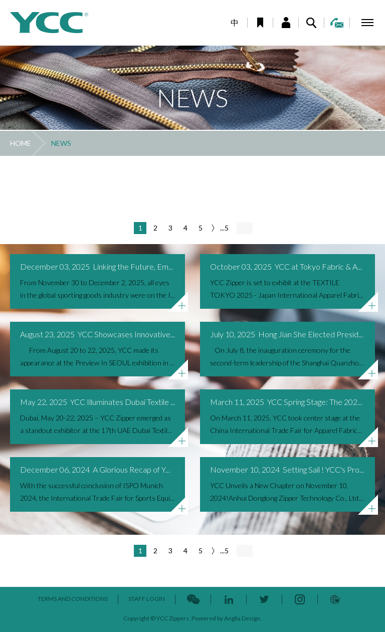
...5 (224, 228)
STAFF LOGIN (146, 598)
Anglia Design (242, 618)
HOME (20, 143)
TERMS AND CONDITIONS (73, 598)
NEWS (61, 143)
